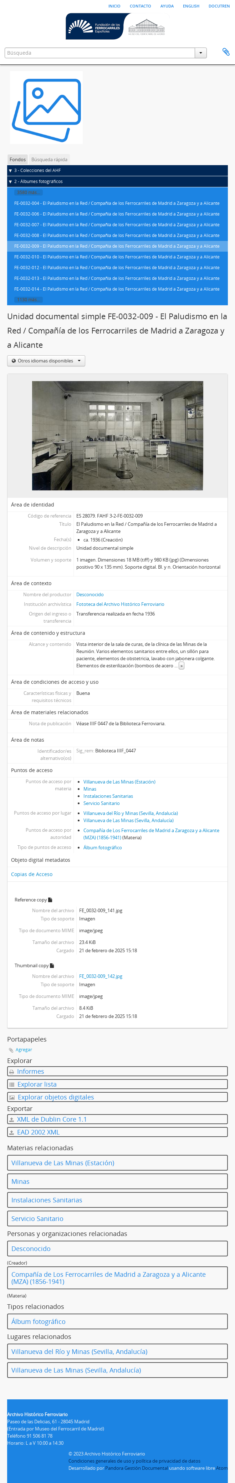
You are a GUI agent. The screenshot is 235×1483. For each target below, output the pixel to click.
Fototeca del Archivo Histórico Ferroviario (120, 604)
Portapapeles (226, 52)
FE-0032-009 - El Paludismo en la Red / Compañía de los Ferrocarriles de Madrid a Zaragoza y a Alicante (117, 246)
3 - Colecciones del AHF (37, 170)
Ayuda (167, 5)
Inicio (114, 5)
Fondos (18, 159)
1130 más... (28, 300)
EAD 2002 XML (34, 1132)
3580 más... (28, 192)
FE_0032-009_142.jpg (100, 976)
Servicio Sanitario (101, 803)
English (191, 5)
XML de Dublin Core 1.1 (48, 1119)
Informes (26, 1071)
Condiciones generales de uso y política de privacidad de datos (134, 1461)
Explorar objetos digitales (51, 1097)
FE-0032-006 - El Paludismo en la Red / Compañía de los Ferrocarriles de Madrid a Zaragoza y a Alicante (117, 214)
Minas (89, 789)
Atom (222, 1468)
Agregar (24, 1050)
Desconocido (90, 594)
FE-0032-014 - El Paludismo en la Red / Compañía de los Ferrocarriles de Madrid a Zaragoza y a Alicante (117, 289)
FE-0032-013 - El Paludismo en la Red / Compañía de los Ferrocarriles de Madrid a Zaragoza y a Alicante (117, 278)
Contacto (140, 5)
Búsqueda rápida (49, 159)
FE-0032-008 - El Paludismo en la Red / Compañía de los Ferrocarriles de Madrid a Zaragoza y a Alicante (117, 235)
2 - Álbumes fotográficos (38, 181)
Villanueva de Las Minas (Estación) (119, 781)
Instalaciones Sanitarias (108, 796)
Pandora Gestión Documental (136, 1468)
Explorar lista (33, 1084)
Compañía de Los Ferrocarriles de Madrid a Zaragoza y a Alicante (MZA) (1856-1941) (108, 1278)
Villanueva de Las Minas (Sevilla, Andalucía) (128, 820)
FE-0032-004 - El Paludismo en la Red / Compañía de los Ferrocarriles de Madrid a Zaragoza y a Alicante (117, 203)
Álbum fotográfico (102, 847)
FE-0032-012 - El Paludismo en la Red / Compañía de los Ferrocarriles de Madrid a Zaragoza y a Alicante (117, 268)
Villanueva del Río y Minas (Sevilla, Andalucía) (130, 813)
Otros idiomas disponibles (49, 360)
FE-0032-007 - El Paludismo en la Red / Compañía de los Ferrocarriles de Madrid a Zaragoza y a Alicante (117, 225)
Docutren (219, 5)
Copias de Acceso (31, 874)
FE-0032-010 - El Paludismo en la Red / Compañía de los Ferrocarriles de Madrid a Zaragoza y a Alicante (117, 257)
